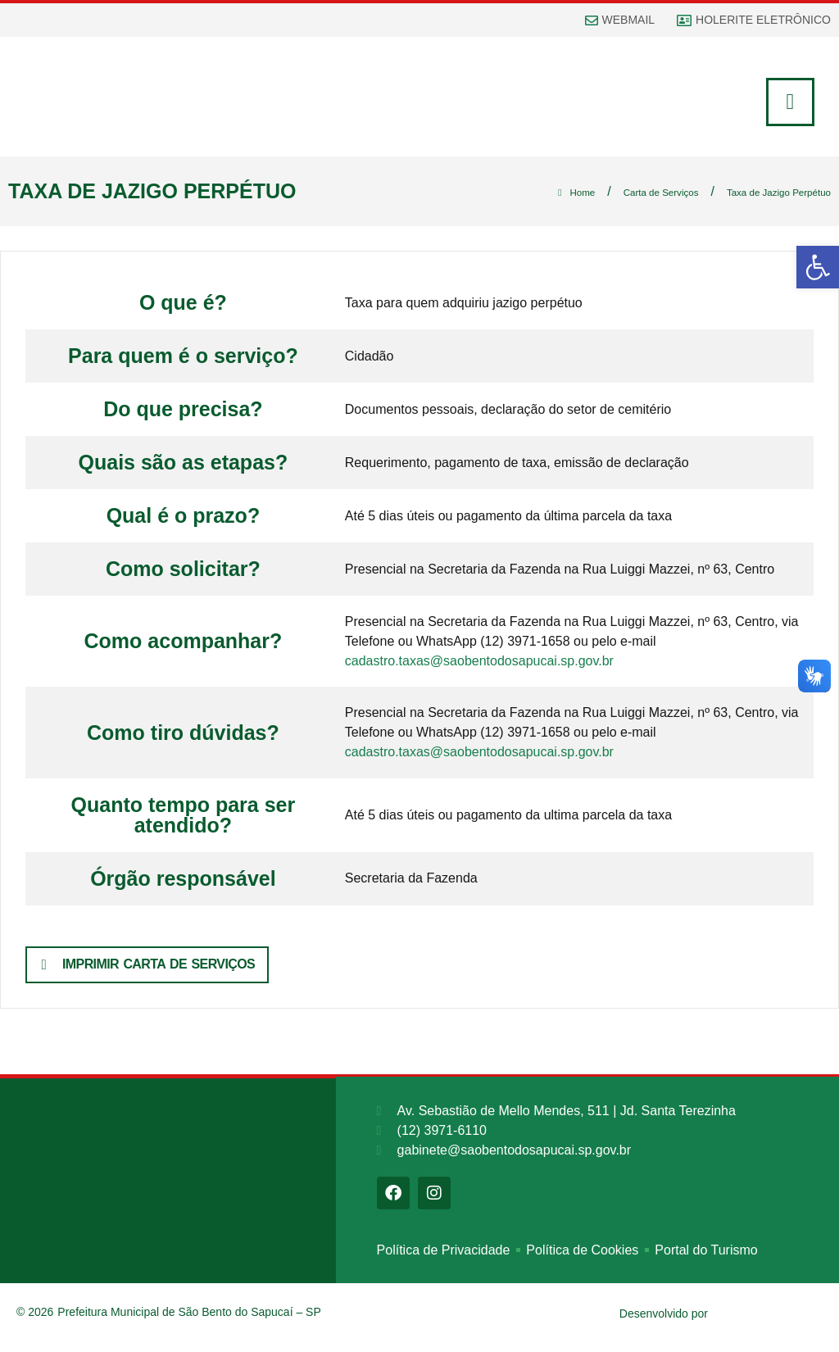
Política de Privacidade (443, 1257)
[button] (817, 267)
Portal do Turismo (706, 1257)
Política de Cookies (582, 1257)
